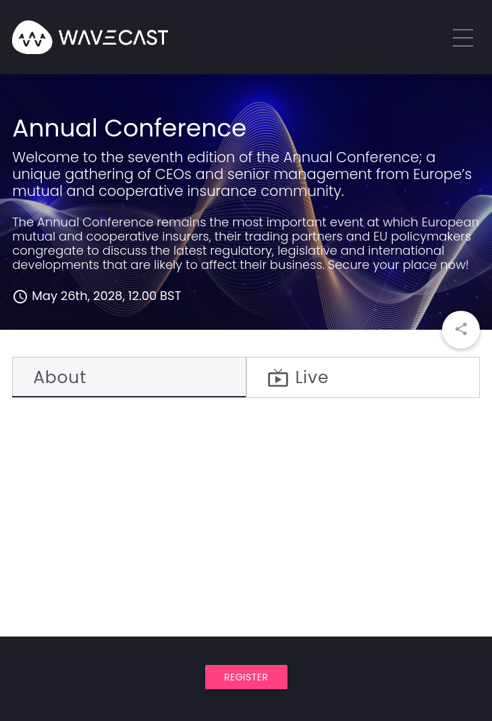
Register (246, 677)
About (59, 377)
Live (298, 377)
